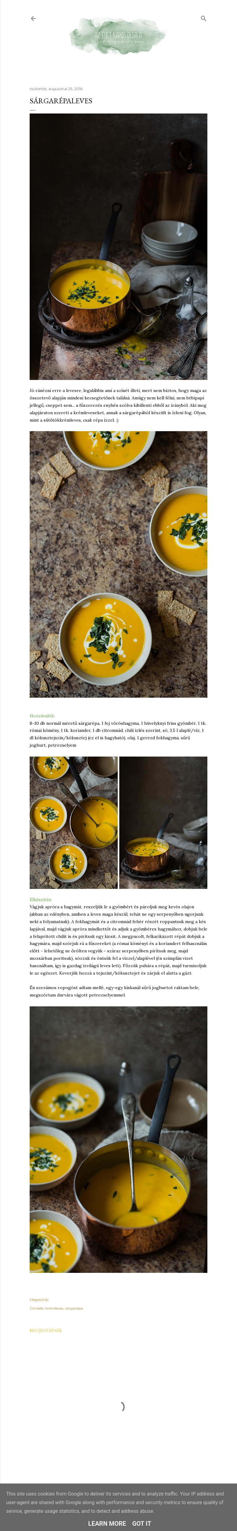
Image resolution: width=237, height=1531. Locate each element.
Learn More (107, 1523)
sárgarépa (74, 1308)
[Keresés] (203, 17)
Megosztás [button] (39, 1299)
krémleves (54, 1308)
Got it (142, 1523)
